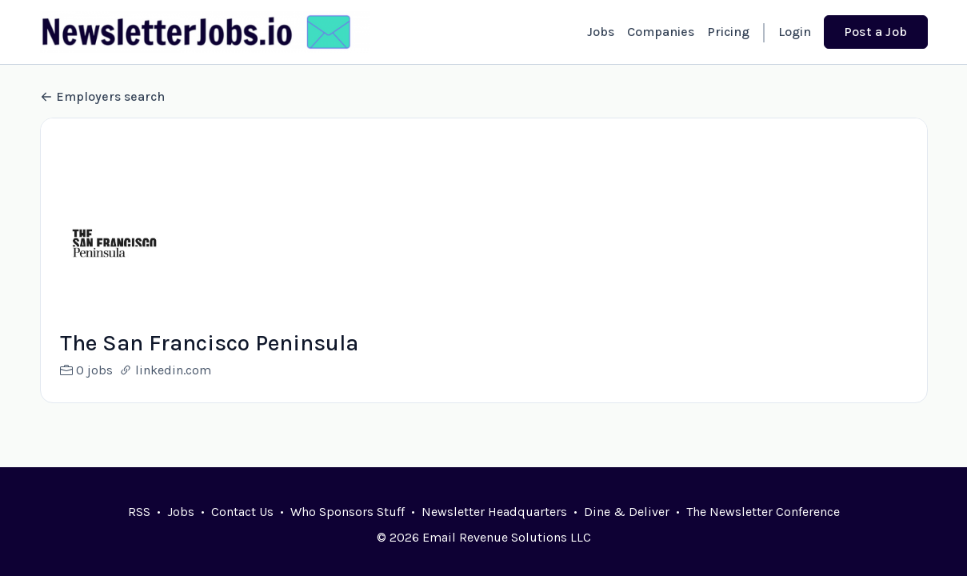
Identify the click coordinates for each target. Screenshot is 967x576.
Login (794, 31)
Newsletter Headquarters (494, 511)
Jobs (600, 31)
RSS (139, 511)
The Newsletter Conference (763, 511)
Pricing (728, 31)
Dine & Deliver (626, 511)
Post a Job (876, 31)
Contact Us (242, 511)
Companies (660, 31)
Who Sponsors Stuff (347, 511)
